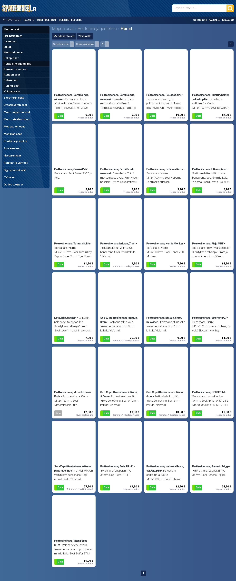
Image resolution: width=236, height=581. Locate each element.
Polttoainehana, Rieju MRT (207, 243)
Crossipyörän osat (15, 105)
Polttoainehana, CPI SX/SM (208, 392)
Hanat (126, 28)
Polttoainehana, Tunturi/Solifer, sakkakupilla (210, 97)
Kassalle (214, 20)
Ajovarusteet (12, 148)
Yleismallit (84, 36)
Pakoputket (11, 58)
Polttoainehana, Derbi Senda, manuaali (117, 97)
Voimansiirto (12, 91)
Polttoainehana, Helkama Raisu (164, 169)
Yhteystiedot (12, 20)
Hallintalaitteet (13, 36)
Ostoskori (200, 20)
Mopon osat (11, 29)
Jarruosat (10, 41)
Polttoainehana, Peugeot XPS (163, 95)
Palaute (29, 20)
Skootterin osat (14, 97)
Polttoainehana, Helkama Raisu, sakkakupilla (165, 468)
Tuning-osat (11, 85)
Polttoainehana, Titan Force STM (70, 543)
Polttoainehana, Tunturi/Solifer (72, 243)
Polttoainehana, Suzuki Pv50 (71, 169)
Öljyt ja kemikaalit (15, 170)
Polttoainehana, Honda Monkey (165, 243)
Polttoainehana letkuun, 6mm (209, 169)
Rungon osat (12, 74)
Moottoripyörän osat (17, 112)
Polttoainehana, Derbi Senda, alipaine (71, 97)
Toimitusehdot (46, 20)
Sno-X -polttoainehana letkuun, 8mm (118, 320)
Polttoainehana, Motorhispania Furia (72, 394)
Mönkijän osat (13, 134)
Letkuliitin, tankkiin (65, 317)
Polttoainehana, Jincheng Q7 (209, 317)
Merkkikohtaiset (64, 36)
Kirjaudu (228, 20)
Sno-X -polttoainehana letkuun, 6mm (164, 394)
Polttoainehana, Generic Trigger (211, 466)
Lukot (7, 46)
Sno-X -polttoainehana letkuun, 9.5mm (118, 394)
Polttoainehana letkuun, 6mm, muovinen (164, 320)
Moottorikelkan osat (17, 119)
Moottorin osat (13, 52)
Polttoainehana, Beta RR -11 (117, 466)
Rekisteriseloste (70, 20)
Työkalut (9, 177)
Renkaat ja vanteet (16, 69)
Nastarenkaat (12, 155)
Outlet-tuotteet (13, 184)
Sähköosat (10, 80)
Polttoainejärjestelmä (17, 63)
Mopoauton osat (14, 126)
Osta (60, 116)
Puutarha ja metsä (15, 141)
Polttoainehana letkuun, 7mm (117, 243)
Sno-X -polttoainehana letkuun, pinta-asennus (72, 468)
